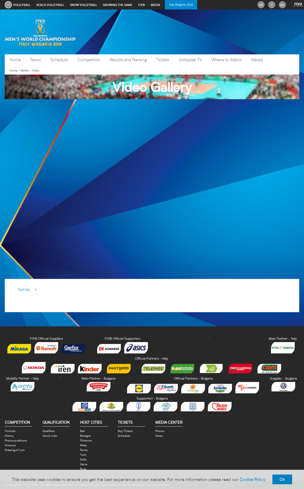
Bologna (85, 435)
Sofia (83, 459)
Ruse (83, 469)
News (35, 59)
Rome (84, 450)
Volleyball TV (190, 59)
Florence (86, 440)
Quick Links (50, 435)
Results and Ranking (128, 59)
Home (15, 59)
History (9, 435)
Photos (159, 431)
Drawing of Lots (14, 450)
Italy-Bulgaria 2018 (181, 4)
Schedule (59, 59)
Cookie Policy (252, 479)
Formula (10, 431)
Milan (83, 445)
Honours (10, 445)
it (272, 4)
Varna (83, 464)
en (261, 4)
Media (257, 59)
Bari (82, 431)
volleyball (21, 5)
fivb (141, 5)
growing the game (117, 5)
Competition (88, 59)
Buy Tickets (125, 431)
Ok (282, 479)
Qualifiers (49, 431)
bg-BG (282, 5)
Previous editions (16, 440)
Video (35, 70)
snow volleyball (83, 5)
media (155, 5)
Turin (83, 454)
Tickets (162, 59)
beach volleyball (50, 5)
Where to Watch (226, 59)
